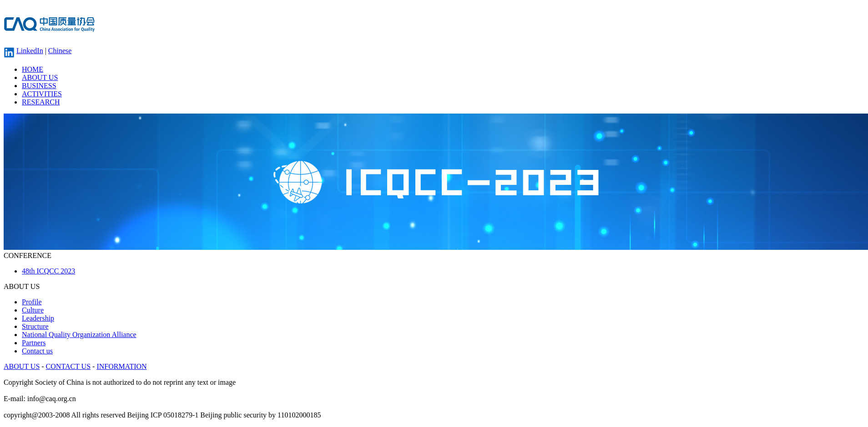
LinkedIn (29, 51)
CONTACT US (68, 366)
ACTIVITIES (42, 94)
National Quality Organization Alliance (79, 334)
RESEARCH (41, 102)
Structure (35, 326)
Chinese (60, 51)
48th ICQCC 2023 (48, 271)
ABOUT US (40, 77)
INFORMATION (121, 366)
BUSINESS (39, 85)
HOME (32, 69)
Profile (32, 302)
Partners (33, 343)
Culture (33, 310)
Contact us (37, 351)
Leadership (38, 318)
